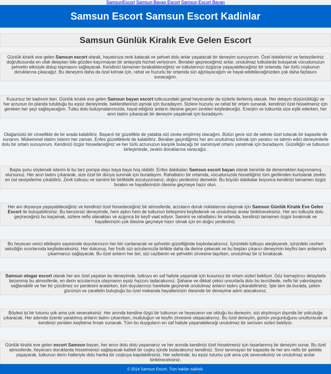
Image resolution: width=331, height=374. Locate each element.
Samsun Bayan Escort (158, 2)
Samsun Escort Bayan (203, 2)
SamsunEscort (120, 2)
